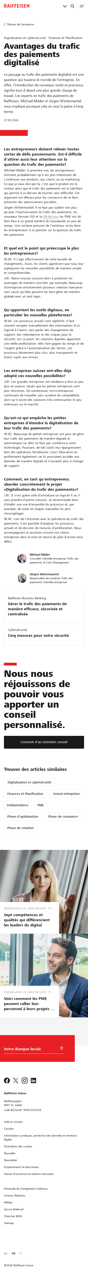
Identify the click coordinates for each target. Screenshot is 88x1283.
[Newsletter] (10, 1160)
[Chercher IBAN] (13, 1216)
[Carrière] (8, 1128)
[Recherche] (72, 6)
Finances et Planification (25, 794)
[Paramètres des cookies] (18, 1146)
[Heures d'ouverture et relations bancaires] (29, 1173)
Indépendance (17, 805)
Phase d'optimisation (22, 816)
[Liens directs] (65, 6)
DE (5, 1253)
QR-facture (50, 216)
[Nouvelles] (10, 1153)
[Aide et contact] (13, 1121)
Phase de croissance (63, 816)
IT (20, 1253)
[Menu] (82, 6)
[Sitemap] (9, 1223)
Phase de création (20, 828)
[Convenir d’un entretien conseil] (44, 742)
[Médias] (8, 1202)
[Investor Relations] (14, 1195)
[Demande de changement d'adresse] (25, 1188)
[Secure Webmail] (13, 1209)
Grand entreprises (66, 794)
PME (40, 805)
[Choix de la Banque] (29, 1050)
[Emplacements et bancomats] (21, 1167)
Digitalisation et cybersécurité (29, 782)
